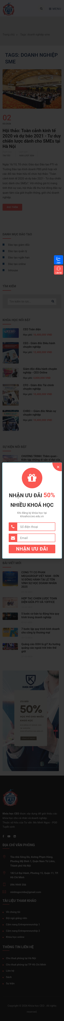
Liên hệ (58, 273)
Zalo (58, 263)
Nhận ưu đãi (32, 549)
